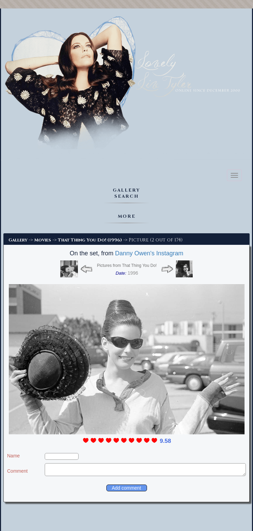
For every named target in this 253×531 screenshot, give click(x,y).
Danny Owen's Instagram (149, 253)
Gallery (17, 240)
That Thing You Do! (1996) (90, 240)
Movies (42, 240)
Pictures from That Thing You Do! (126, 265)
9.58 (165, 441)
